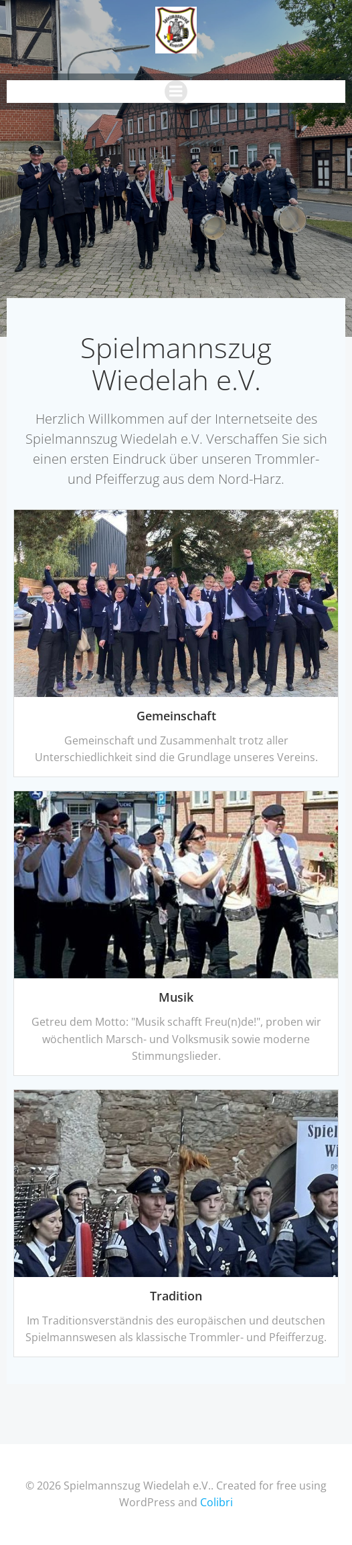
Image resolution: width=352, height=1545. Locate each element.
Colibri (216, 1502)
